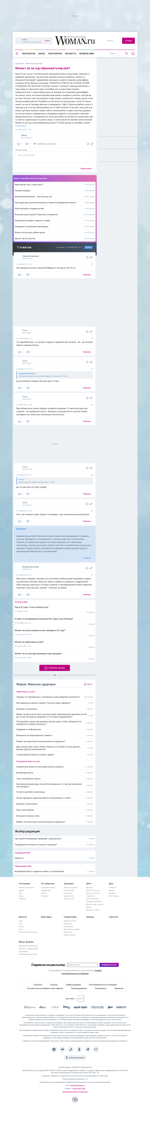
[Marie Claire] (80, 1007)
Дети (88, 883)
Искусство (67, 924)
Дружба (21, 890)
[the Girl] (110, 1007)
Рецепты (112, 890)
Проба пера (68, 932)
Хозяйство (113, 887)
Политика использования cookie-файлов (45, 988)
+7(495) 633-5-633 (78, 1088)
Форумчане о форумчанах (28, 946)
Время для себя (70, 921)
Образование (46, 890)
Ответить (87, 275)
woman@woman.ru (77, 1085)
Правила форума (73, 985)
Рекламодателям (79, 988)
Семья (21, 896)
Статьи (128, 40)
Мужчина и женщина (26, 887)
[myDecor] (54, 1007)
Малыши (89, 887)
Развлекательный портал (28, 954)
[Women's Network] (75, 1001)
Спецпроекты (101, 988)
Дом (111, 883)
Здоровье (19, 63)
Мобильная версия (76, 1058)
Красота (23, 917)
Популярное (55, 53)
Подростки (90, 896)
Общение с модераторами (28, 949)
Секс (20, 893)
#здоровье (20, 126)
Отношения (24, 883)
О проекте (37, 985)
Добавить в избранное (47, 144)
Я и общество (48, 883)
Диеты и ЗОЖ (69, 899)
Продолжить (86, 169)
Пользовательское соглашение (103, 985)
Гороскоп (113, 917)
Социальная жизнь (48, 887)
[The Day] (42, 1007)
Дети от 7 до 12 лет (93, 893)
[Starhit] (66, 1007)
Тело (20, 924)
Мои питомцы (114, 896)
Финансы (44, 896)
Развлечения (70, 917)
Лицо (20, 921)
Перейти (88, 247)
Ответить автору (21, 150)
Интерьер (112, 893)
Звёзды (90, 917)
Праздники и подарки (71, 929)
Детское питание (92, 899)
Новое (41, 53)
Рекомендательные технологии (75, 1092)
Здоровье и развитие (94, 901)
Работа (43, 893)
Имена (88, 907)
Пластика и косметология (28, 932)
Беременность (69, 896)
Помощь (54, 985)
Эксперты (70, 53)
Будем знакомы (69, 935)
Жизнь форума (26, 942)
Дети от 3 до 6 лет (92, 890)
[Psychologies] (97, 1008)
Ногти (21, 929)
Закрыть (87, 558)
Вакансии (119, 988)
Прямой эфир (86, 53)
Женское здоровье (71, 887)
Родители (22, 899)
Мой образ (46, 917)
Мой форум (28, 53)
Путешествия (68, 926)
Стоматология (69, 890)
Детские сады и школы (94, 904)
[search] (118, 53)
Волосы (21, 926)
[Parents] (121, 1008)
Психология (68, 893)
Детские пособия (92, 910)
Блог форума (23, 951)
